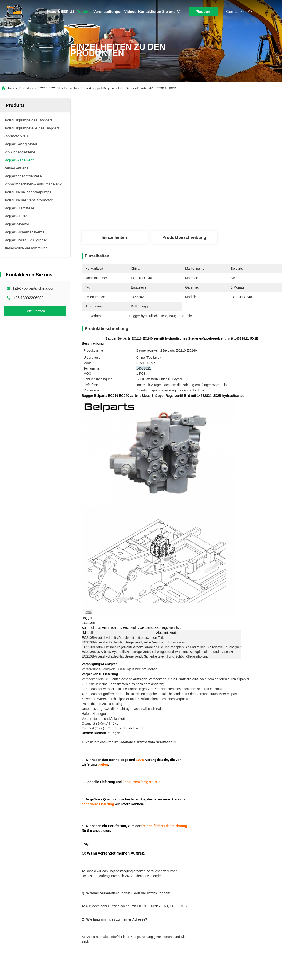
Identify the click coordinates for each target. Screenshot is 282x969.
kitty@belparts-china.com (34, 288)
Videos (130, 12)
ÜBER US (66, 12)
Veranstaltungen (107, 12)
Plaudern (204, 12)
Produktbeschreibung (184, 237)
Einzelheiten (114, 237)
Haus (51, 12)
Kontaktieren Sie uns (157, 12)
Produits (84, 12)
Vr (179, 12)
